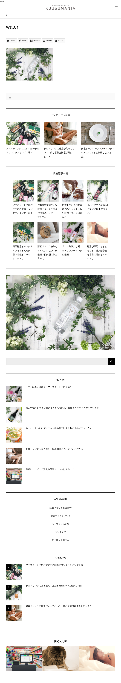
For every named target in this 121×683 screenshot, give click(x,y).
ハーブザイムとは (60, 524)
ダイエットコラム (60, 540)
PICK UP (60, 641)
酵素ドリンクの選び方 (60, 508)
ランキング (60, 532)
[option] (24, 658)
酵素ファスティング (60, 516)
